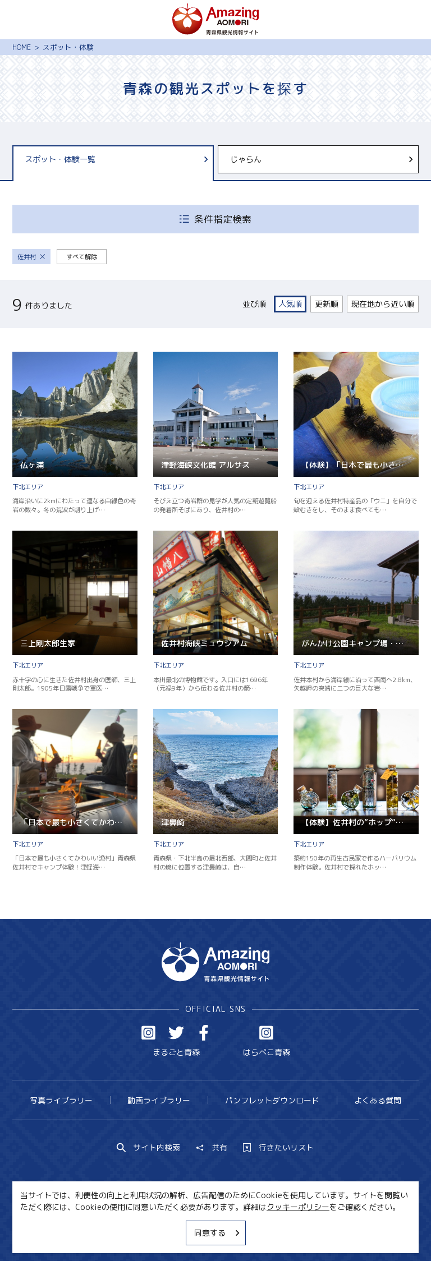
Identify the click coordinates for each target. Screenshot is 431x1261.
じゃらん (322, 159)
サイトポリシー (252, 1231)
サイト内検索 (148, 1148)
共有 (211, 1148)
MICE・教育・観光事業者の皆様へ (149, 1231)
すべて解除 (81, 256)
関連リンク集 (319, 1231)
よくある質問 (377, 1100)
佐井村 (31, 256)
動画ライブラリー (158, 1100)
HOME (21, 47)
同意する (217, 1232)
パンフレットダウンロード (272, 1100)
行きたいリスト (278, 1148)
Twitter (176, 1033)
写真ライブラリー (61, 1100)
